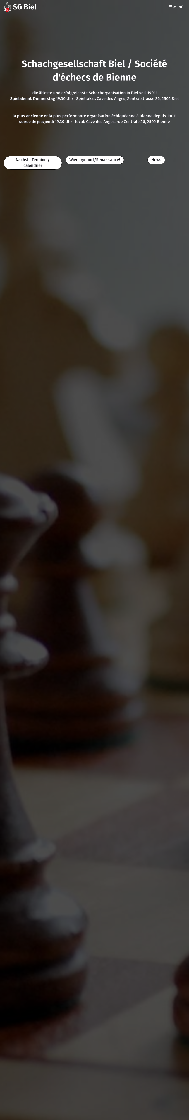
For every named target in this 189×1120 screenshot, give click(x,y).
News (156, 159)
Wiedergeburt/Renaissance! (94, 159)
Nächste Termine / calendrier (33, 162)
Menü (176, 6)
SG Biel (25, 7)
